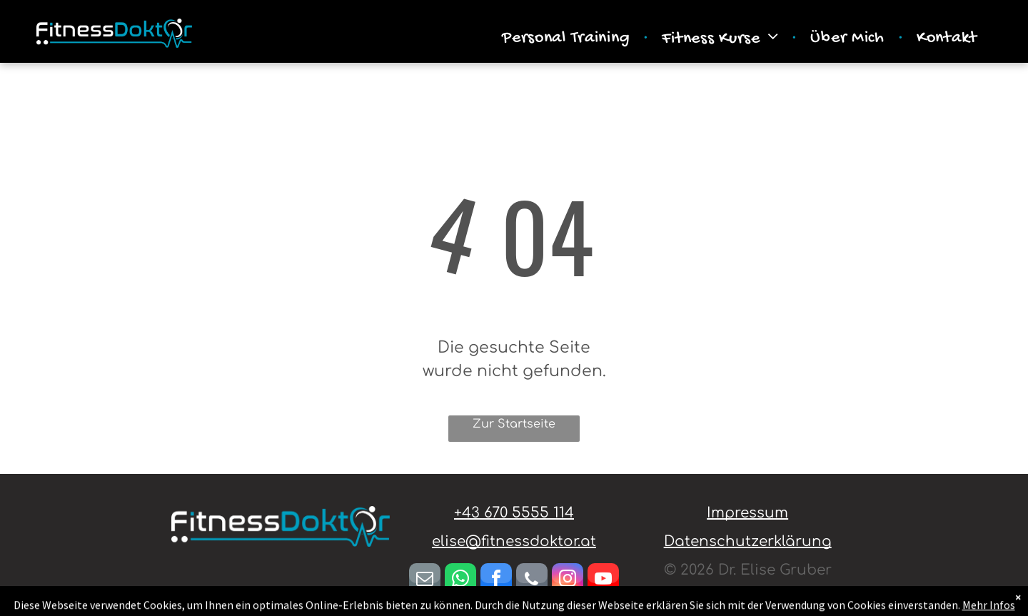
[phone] (532, 580)
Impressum (747, 513)
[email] (424, 580)
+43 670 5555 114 (514, 513)
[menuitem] (567, 38)
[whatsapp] (460, 580)
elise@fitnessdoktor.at (514, 541)
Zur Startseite (514, 424)
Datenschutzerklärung (748, 541)
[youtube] (603, 580)
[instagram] (567, 580)
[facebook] (496, 580)
